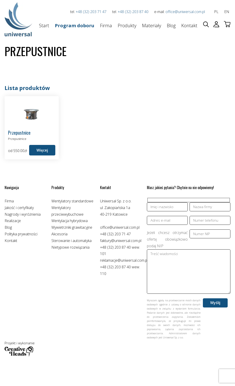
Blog (171, 25)
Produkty (127, 25)
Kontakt (189, 25)
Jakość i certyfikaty (19, 207)
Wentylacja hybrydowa (69, 220)
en (226, 11)
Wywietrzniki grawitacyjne (71, 227)
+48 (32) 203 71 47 (91, 11)
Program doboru (74, 25)
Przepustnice (17, 139)
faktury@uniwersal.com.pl (120, 240)
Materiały (151, 25)
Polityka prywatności (21, 233)
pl (216, 11)
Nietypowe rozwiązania (70, 247)
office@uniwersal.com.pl (185, 11)
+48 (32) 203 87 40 (133, 11)
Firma (106, 25)
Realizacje (13, 220)
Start (44, 25)
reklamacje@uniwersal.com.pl (124, 260)
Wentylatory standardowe (72, 201)
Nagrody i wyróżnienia (23, 214)
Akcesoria (59, 233)
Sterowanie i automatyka (71, 240)
